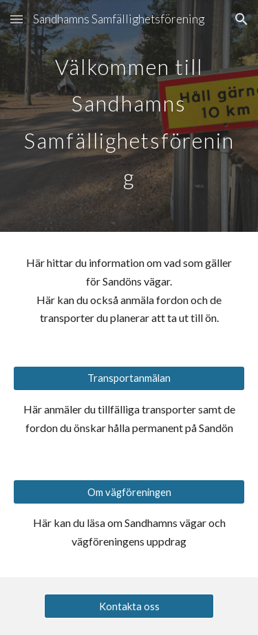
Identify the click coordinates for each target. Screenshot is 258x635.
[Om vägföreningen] (129, 492)
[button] (16, 19)
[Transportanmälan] (129, 378)
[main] (129, 116)
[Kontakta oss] (129, 606)
